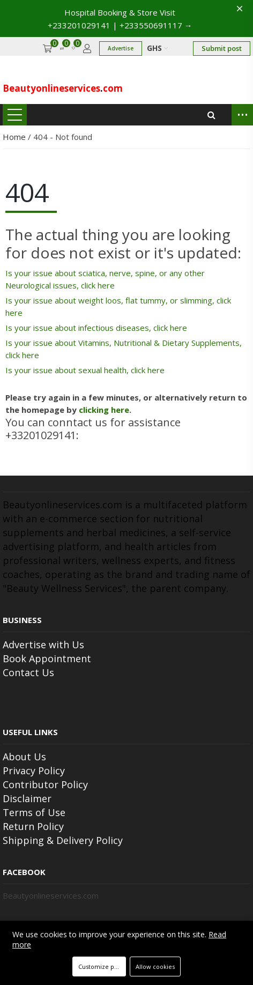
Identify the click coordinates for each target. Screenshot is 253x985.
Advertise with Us (43, 644)
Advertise (120, 48)
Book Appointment (47, 658)
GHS (157, 48)
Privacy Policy (34, 770)
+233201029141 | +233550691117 (120, 25)
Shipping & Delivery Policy (63, 840)
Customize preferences (102, 966)
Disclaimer (27, 798)
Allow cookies (155, 966)
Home (15, 136)
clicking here (104, 409)
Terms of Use (34, 812)
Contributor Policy (45, 784)
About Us (24, 756)
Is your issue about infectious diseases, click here (96, 327)
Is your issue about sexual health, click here (85, 370)
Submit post (222, 48)
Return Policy (33, 826)
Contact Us (28, 672)
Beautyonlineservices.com (51, 895)
